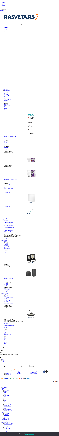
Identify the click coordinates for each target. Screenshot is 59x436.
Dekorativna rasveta (5, 89)
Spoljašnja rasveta (5, 240)
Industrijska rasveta (5, 293)
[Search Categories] (17, 24)
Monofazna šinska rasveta (9, 227)
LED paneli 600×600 (7, 403)
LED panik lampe (6, 426)
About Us (3, 360)
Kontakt (3, 5)
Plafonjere (5, 391)
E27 (4, 399)
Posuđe (5, 430)
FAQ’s (3, 361)
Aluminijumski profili (7, 421)
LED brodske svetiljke (7, 429)
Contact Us (3, 362)
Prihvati (26, 434)
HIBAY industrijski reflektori (8, 423)
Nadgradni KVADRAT (7, 406)
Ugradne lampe (6, 417)
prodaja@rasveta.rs (9, 373)
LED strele (5, 425)
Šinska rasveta (6, 220)
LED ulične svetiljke (7, 428)
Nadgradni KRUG (6, 405)
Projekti (3, 3)
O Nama (3, 2)
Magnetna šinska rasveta (8, 222)
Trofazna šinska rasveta (8, 230)
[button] (10, 136)
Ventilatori (5, 394)
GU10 (5, 400)
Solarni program (6, 418)
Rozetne (5, 396)
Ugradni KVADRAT (7, 407)
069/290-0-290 (9, 374)
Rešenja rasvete (4, 4)
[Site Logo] (21, 22)
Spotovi (5, 392)
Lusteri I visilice (6, 390)
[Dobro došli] (29, 28)
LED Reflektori (6, 413)
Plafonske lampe (6, 415)
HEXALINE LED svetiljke (8, 424)
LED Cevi (5, 427)
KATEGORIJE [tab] (4, 387)
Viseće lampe (6, 416)
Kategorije (5, 181)
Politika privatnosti (31, 434)
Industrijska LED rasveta (6, 422)
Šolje (6, 431)
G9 (4, 401)
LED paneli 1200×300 (7, 404)
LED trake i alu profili (5, 280)
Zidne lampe (6, 393)
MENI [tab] (3, 388)
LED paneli (4, 402)
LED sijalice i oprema (5, 138)
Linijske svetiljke (6, 395)
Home (3, 359)
